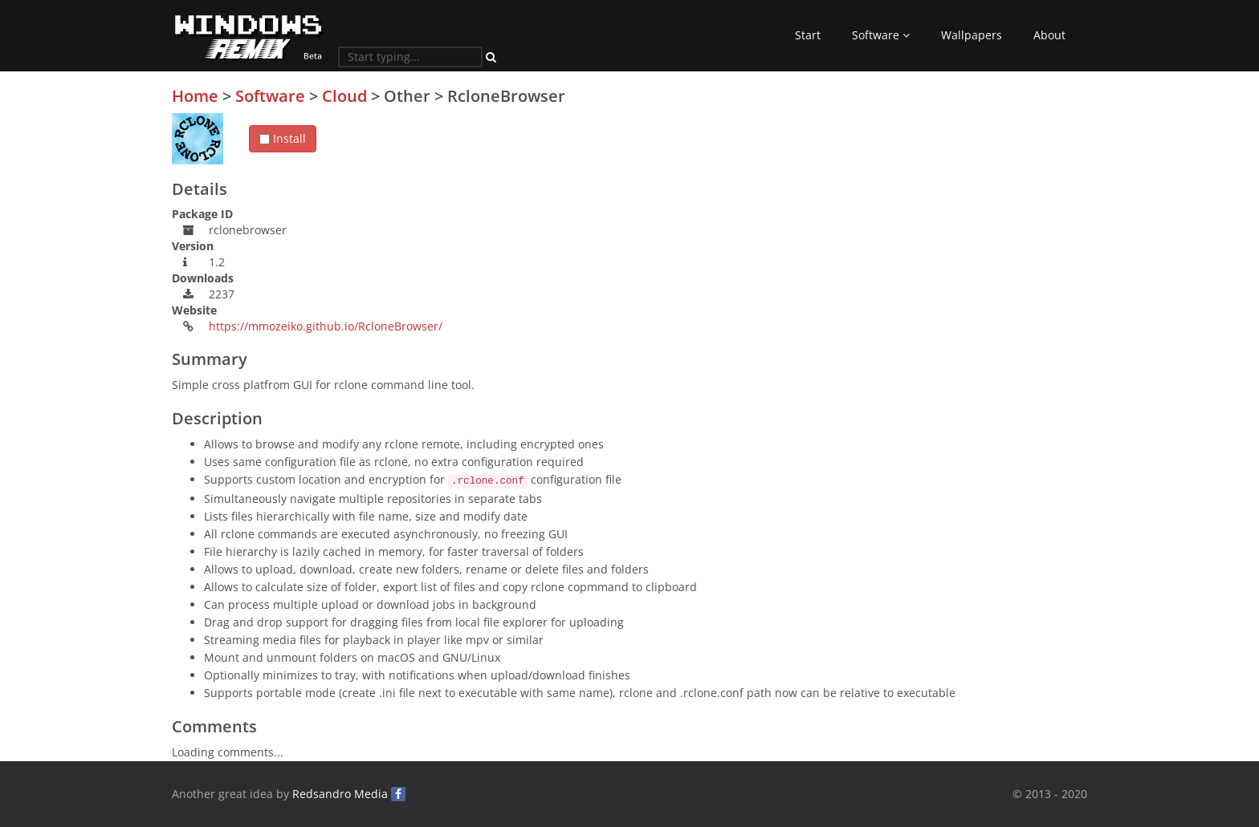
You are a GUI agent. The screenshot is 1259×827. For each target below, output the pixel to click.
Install (282, 138)
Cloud (344, 96)
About (1049, 35)
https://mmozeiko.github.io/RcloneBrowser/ (325, 326)
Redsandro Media (340, 793)
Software (881, 35)
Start (808, 35)
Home (195, 96)
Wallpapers (971, 35)
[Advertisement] (966, 199)
